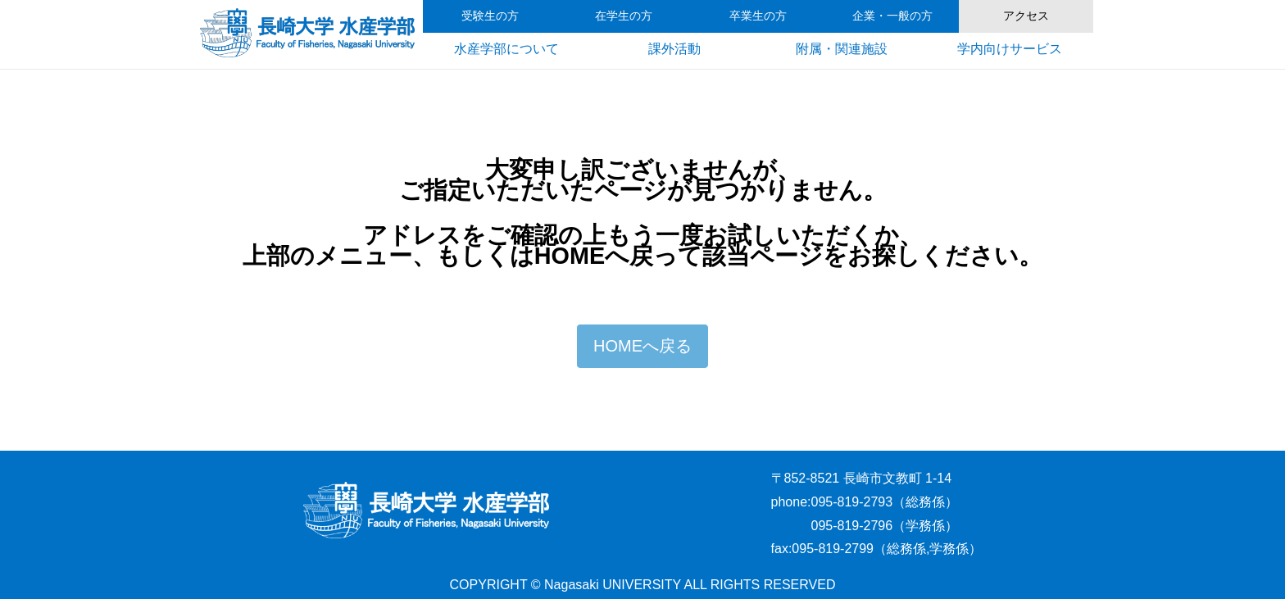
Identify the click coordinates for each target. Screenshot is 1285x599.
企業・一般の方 (892, 16)
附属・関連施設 (842, 49)
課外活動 (674, 49)
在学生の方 (623, 16)
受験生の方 (490, 16)
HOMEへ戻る (642, 346)
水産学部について (506, 49)
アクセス (1026, 16)
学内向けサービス (1009, 49)
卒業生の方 (758, 16)
